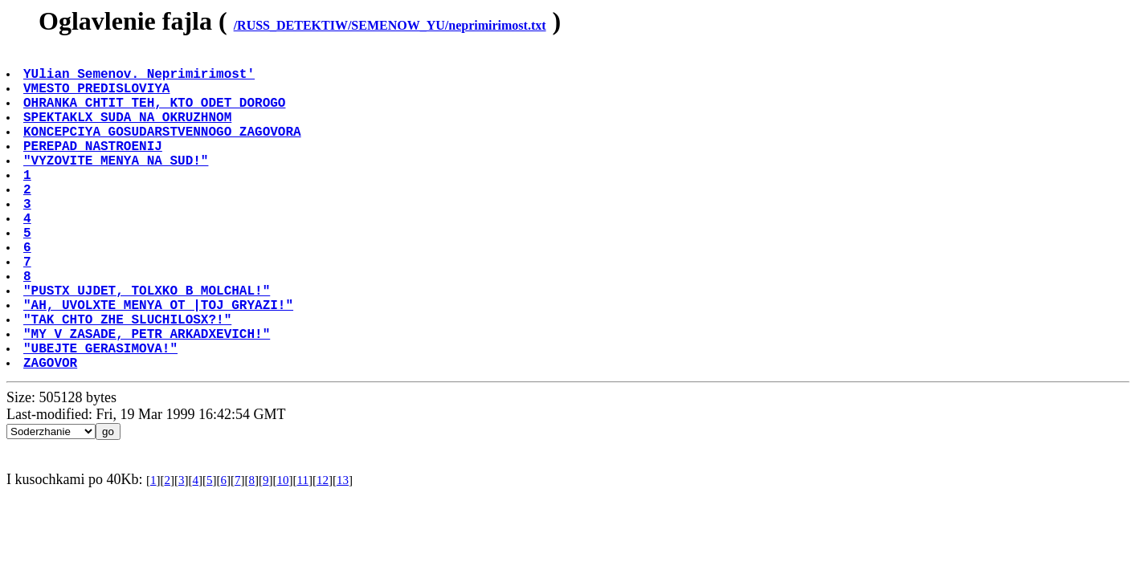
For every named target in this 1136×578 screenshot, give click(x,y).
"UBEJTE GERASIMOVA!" (102, 415)
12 (323, 550)
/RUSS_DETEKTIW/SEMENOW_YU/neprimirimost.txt (390, 25)
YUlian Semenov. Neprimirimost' (140, 79)
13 (343, 550)
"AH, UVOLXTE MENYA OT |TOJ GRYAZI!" (160, 362)
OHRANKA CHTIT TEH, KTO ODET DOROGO (156, 115)
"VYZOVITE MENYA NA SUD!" (117, 185)
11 (302, 550)
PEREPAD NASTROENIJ (94, 168)
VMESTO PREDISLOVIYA (98, 97)
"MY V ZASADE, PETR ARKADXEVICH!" (148, 397)
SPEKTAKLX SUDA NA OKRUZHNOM (129, 132)
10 (282, 550)
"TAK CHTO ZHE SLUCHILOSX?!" (129, 380)
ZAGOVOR (52, 433)
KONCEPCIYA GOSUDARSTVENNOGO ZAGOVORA (164, 150)
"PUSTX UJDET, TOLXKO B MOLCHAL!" (148, 344)
